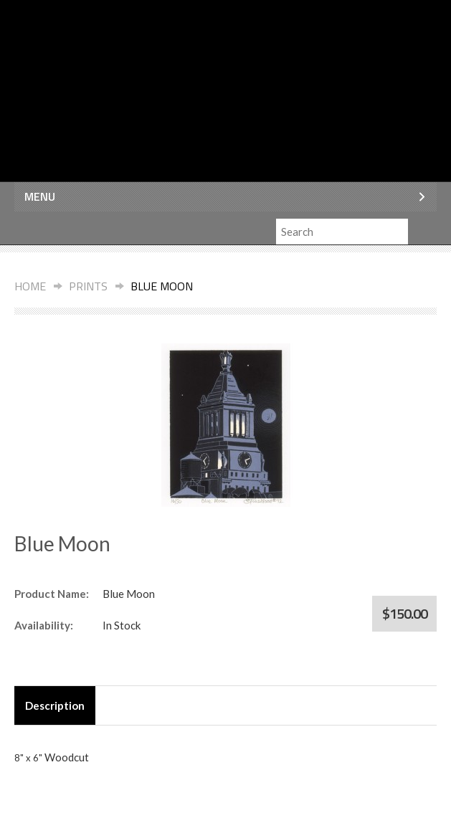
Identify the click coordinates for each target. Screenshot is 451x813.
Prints (88, 286)
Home (30, 286)
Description (55, 705)
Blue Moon (161, 286)
